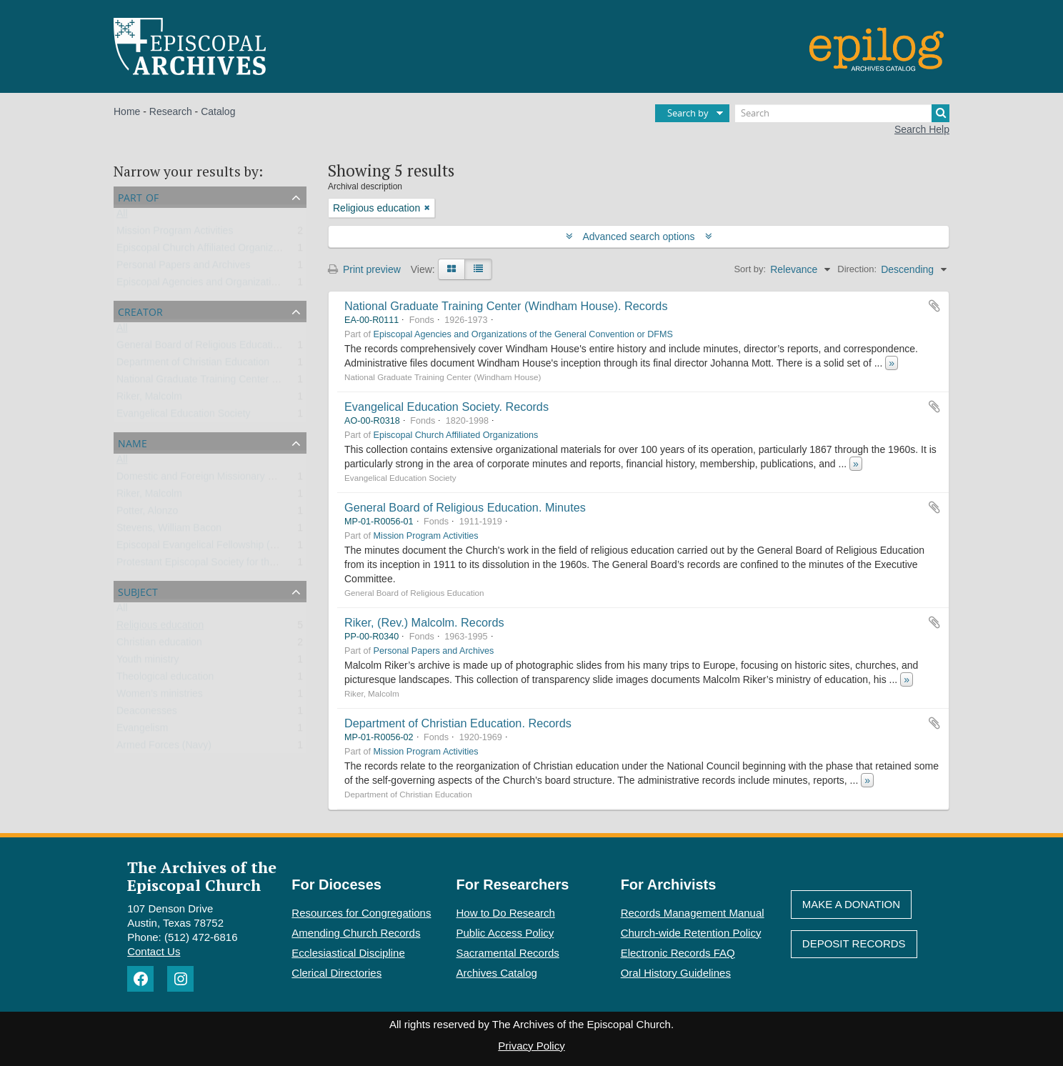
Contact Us (153, 951)
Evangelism (142, 731)
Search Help (921, 129)
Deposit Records (854, 943)
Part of (138, 196)
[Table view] (478, 269)
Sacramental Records (507, 953)
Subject (138, 590)
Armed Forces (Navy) (163, 748)
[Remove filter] (427, 208)
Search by (688, 112)
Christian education (159, 645)
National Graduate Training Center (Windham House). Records (506, 305)
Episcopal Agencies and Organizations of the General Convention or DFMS (282, 285)
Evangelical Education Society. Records (446, 406)
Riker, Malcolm (149, 399)
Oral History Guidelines (676, 973)
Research (170, 111)
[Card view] (451, 269)
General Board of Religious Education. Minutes (465, 507)
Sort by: (750, 269)
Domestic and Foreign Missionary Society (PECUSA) (233, 479)
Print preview (364, 269)
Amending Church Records (355, 933)
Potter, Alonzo (147, 513)
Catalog (218, 111)
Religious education (160, 628)
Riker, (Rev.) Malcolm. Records (424, 622)
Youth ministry (147, 662)
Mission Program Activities (174, 233)
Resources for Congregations (361, 913)
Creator (140, 310)
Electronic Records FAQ (678, 953)
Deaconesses (146, 713)
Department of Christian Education (192, 365)
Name (132, 442)
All (122, 216)
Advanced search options (639, 236)
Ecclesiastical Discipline (347, 953)
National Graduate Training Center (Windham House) (234, 382)
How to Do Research (505, 913)
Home (127, 111)
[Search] (842, 113)
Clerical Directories (336, 973)
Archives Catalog (496, 973)
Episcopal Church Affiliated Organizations (208, 250)
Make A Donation (851, 904)
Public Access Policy (505, 933)
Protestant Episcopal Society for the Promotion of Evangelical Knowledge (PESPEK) (303, 565)
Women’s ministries (159, 696)
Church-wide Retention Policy (691, 933)
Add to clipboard (934, 306)
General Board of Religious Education (200, 348)
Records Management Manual (692, 913)
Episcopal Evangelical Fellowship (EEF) (204, 548)
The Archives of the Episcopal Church (201, 876)
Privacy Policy (531, 1046)
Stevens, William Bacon (168, 531)
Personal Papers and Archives (183, 268)
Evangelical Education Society (183, 416)
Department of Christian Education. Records (458, 723)
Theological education (165, 679)
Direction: (857, 269)
